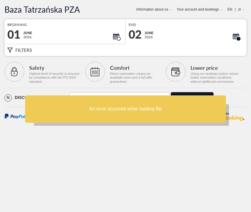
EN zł (234, 9)
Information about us (152, 9)
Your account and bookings (198, 9)
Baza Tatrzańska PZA (42, 9)
